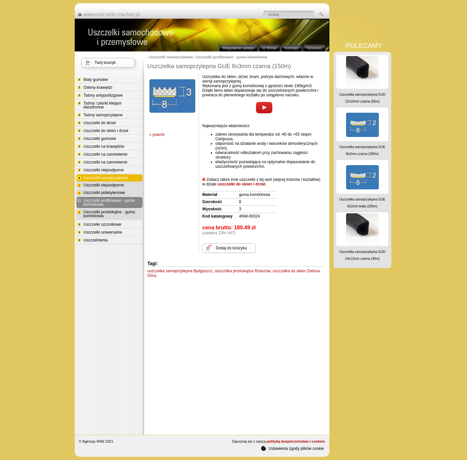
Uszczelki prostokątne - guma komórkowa (109, 214)
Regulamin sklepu (238, 48)
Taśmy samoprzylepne (103, 115)
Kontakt (291, 48)
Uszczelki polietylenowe (104, 192)
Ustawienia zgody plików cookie (292, 448)
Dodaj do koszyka (231, 248)
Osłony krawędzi (98, 87)
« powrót (157, 134)
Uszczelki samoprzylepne (106, 178)
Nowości (314, 48)
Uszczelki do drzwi (100, 123)
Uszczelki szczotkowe (103, 224)
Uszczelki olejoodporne (104, 170)
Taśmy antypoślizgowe (103, 95)
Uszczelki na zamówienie (105, 154)
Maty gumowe (96, 79)
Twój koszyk (105, 62)
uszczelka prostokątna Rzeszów (242, 271)
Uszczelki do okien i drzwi (106, 130)
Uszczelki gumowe (100, 138)
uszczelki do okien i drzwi (241, 184)
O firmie (269, 48)
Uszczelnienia (96, 240)
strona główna (111, 14)
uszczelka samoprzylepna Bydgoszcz (180, 271)
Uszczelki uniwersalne (103, 232)
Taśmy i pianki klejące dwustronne (103, 105)
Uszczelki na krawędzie (104, 146)
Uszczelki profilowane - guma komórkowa (109, 203)
